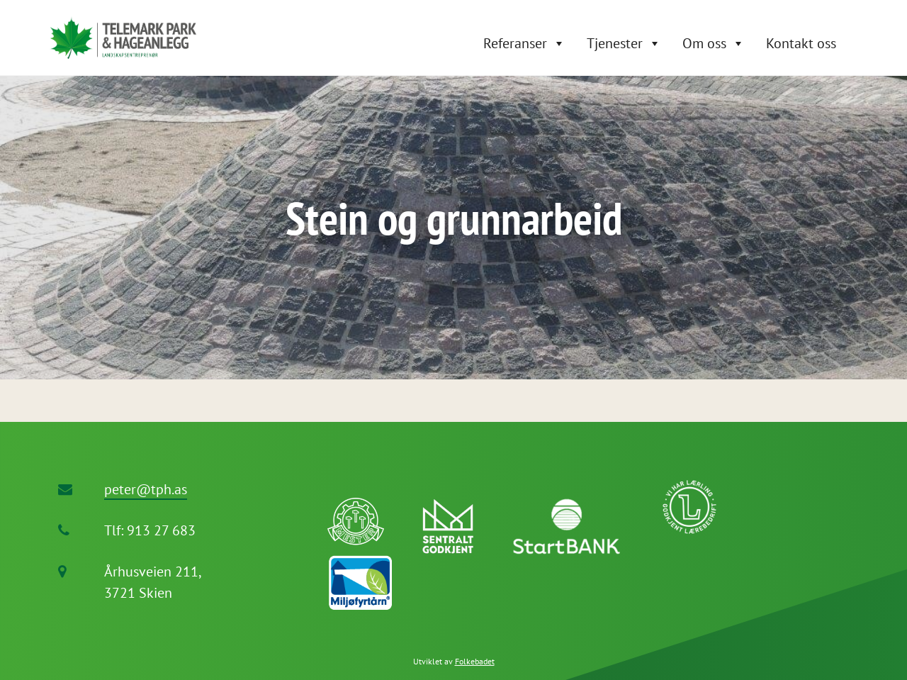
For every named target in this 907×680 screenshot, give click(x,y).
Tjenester (615, 43)
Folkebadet (475, 661)
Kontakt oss (801, 43)
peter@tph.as (145, 489)
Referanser (515, 43)
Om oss (704, 43)
